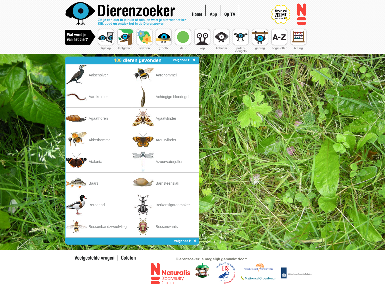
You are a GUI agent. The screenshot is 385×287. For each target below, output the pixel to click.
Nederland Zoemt (286, 10)
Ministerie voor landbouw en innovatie (296, 272)
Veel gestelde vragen (94, 258)
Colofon (127, 258)
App (213, 14)
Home (127, 14)
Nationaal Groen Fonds (257, 278)
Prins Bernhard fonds (258, 268)
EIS (202, 273)
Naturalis (301, 14)
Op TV (231, 14)
